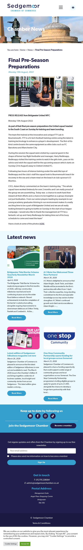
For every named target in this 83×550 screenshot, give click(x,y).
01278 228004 (42, 480)
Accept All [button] (25, 544)
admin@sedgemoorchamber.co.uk (43, 483)
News (30, 50)
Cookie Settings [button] (11, 544)
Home (22, 50)
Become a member (63, 426)
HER (41, 224)
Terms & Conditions (41, 523)
